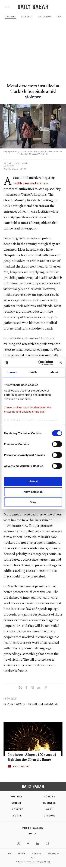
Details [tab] (33, 372)
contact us (53, 854)
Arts (49, 809)
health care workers (26, 183)
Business (49, 802)
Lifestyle (16, 809)
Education (45, 17)
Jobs (9, 854)
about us (36, 854)
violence (32, 704)
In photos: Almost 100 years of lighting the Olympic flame (32, 757)
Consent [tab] (12, 372)
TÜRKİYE (10, 17)
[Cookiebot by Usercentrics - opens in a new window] (39, 362)
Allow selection (33, 491)
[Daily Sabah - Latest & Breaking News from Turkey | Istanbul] (33, 7)
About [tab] (54, 372)
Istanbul (27, 17)
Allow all (33, 481)
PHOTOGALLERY (21, 766)
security (20, 704)
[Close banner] (60, 362)
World (16, 802)
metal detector (48, 704)
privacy (22, 854)
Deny (33, 502)
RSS (32, 858)
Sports (16, 815)
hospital (8, 704)
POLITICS (17, 796)
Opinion (49, 815)
